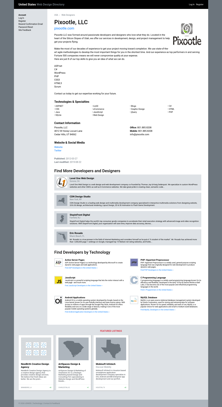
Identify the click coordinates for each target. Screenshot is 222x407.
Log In (191, 4)
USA (56, 15)
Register (199, 4)
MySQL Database (149, 297)
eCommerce (98, 109)
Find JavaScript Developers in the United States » (83, 286)
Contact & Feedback (51, 403)
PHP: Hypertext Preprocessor (155, 260)
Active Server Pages (74, 260)
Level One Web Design (82, 178)
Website (58, 147)
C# (170, 106)
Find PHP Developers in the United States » (157, 270)
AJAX (95, 106)
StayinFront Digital (80, 214)
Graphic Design (138, 109)
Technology (37, 403)
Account (22, 15)
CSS (57, 109)
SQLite (58, 115)
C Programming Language (153, 277)
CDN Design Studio (80, 196)
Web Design (98, 115)
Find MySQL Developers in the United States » (158, 310)
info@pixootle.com (139, 134)
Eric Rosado (76, 233)
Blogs (133, 106)
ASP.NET (59, 106)
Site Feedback (25, 30)
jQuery (134, 112)
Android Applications (75, 297)
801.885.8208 (144, 127)
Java (58, 112)
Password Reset (26, 27)
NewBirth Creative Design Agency (35, 365)
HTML (171, 109)
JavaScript (98, 112)
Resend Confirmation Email (31, 24)
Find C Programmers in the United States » (157, 290)
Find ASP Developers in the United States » (81, 268)
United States (41, 4)
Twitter (57, 150)
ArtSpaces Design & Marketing (69, 365)
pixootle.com (64, 28)
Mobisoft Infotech (105, 364)
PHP (171, 112)
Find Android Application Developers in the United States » (87, 312)
